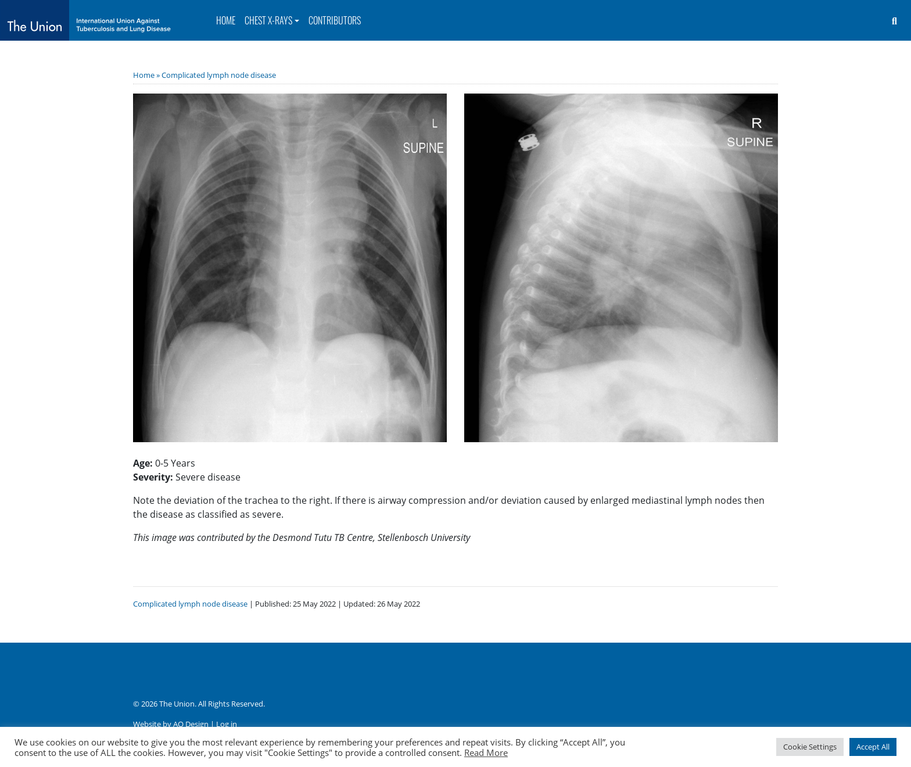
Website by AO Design (171, 724)
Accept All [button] (873, 746)
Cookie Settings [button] (810, 746)
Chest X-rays (268, 20)
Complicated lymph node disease (219, 75)
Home (225, 20)
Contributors (335, 20)
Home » (147, 75)
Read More (486, 752)
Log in (226, 724)
